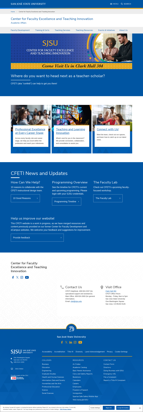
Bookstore (77, 377)
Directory (107, 367)
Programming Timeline (65, 201)
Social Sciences (48, 393)
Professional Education (51, 387)
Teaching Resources (84, 30)
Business (45, 364)
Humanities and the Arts (51, 383)
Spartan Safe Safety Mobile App (85, 396)
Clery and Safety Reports (83, 374)
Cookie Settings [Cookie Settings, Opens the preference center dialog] (95, 407)
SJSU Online (19, 369)
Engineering (46, 370)
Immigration (77, 393)
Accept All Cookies (123, 407)
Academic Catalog (80, 367)
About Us (123, 30)
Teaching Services (62, 30)
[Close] (140, 408)
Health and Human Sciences (53, 377)
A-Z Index (76, 364)
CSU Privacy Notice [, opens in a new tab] (65, 409)
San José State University (28, 3)
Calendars (77, 380)
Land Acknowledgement (95, 351)
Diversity (79, 351)
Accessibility (47, 351)
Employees (77, 387)
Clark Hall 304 (111, 291)
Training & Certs (42, 30)
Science (45, 390)
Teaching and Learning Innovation (70, 131)
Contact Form (109, 364)
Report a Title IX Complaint (114, 380)
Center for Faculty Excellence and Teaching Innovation (37, 12)
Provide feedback (21, 237)
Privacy (110, 351)
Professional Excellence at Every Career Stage (30, 131)
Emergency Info (110, 374)
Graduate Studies (49, 374)
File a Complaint (110, 377)
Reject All (109, 407)
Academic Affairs (18, 23)
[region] (71, 408)
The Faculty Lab (103, 198)
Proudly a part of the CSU (19, 377)
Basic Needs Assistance (82, 370)
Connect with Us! (108, 129)
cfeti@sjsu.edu (76, 301)
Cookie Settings (121, 351)
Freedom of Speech (80, 390)
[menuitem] (21, 30)
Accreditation (59, 351)
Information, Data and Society (53, 380)
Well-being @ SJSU (80, 400)
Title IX (70, 351)
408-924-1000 (19, 362)
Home (13, 12)
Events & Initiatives (106, 30)
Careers (76, 383)
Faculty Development (20, 30)
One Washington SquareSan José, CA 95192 (22, 359)
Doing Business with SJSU (114, 370)
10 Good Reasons (22, 198)
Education (46, 367)
